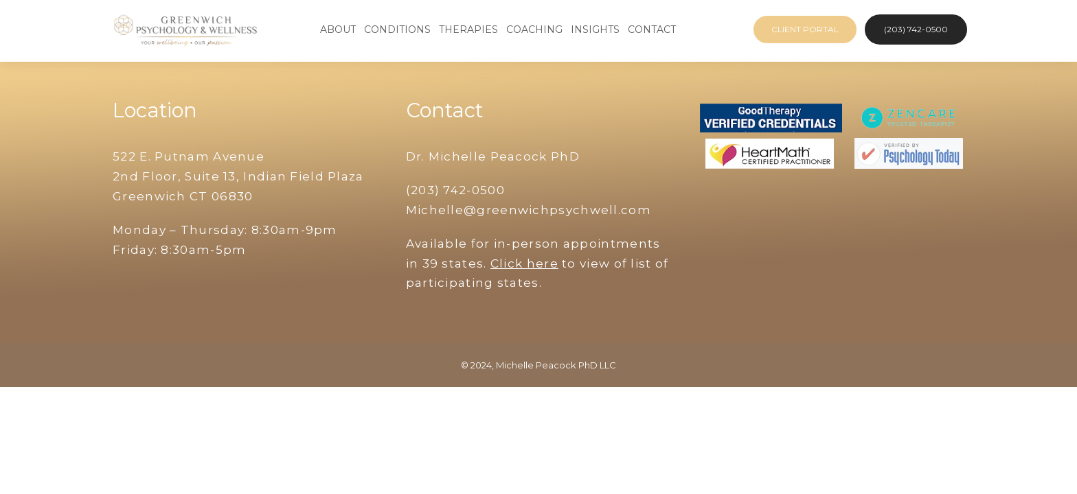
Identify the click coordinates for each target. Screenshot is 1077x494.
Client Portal (805, 29)
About (338, 29)
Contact (652, 29)
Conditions (397, 29)
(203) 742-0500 (916, 29)
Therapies (468, 29)
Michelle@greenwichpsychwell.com (528, 210)
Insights (595, 29)
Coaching (534, 29)
